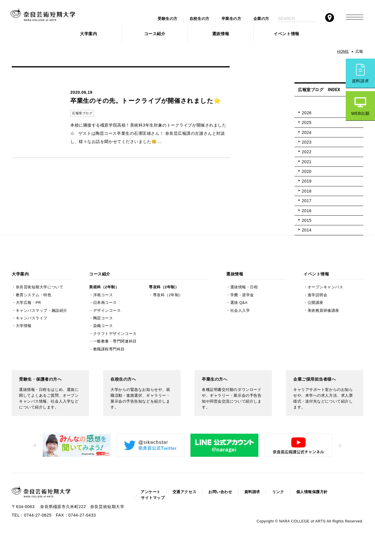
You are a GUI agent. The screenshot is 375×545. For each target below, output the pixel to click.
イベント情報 (286, 33)
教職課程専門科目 (109, 349)
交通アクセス (184, 492)
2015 (306, 220)
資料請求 (360, 81)
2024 (306, 132)
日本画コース (105, 303)
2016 (306, 210)
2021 (306, 161)
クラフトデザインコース (115, 334)
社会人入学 (240, 311)
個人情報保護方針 (312, 492)
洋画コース (103, 295)
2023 (306, 142)
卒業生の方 (231, 19)
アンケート (151, 492)
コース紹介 (155, 33)
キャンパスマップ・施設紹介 (41, 311)
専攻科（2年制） (164, 287)
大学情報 (24, 326)
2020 (306, 171)
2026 (306, 112)
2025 (306, 122)
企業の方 (261, 19)
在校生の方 (199, 19)
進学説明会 (318, 295)
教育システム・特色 (34, 295)
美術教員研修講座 (323, 311)
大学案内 (88, 33)
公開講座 (315, 303)
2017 (306, 200)
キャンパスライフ (31, 318)
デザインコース (107, 311)
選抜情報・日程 (244, 287)
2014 (306, 230)
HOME (343, 52)
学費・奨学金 (242, 295)
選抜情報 (220, 33)
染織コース (103, 326)
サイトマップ (153, 498)
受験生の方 (168, 19)
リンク (278, 492)
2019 (306, 181)
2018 (306, 191)
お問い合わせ (220, 492)
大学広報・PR (28, 303)
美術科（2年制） (104, 287)
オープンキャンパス (325, 287)
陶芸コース (103, 318)
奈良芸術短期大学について (40, 287)
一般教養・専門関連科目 (115, 341)
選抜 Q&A (239, 303)
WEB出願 (360, 113)
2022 (306, 151)
